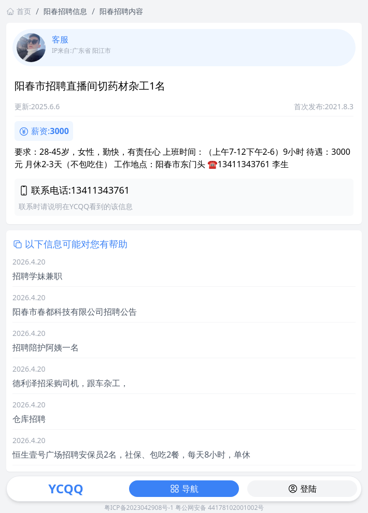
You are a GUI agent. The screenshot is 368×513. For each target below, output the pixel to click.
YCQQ (65, 488)
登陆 (302, 488)
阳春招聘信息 (65, 11)
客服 (60, 39)
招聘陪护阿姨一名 (45, 347)
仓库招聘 (29, 418)
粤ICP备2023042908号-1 (139, 507)
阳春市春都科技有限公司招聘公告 (74, 311)
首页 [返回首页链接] (18, 11)
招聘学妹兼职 (37, 276)
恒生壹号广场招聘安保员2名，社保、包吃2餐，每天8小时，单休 (131, 454)
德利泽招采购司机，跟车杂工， (70, 383)
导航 (184, 488)
